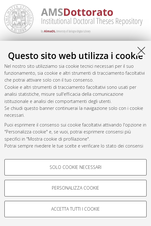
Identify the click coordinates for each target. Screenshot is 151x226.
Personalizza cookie (75, 188)
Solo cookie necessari (75, 167)
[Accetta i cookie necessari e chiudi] (141, 51)
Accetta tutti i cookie (75, 209)
